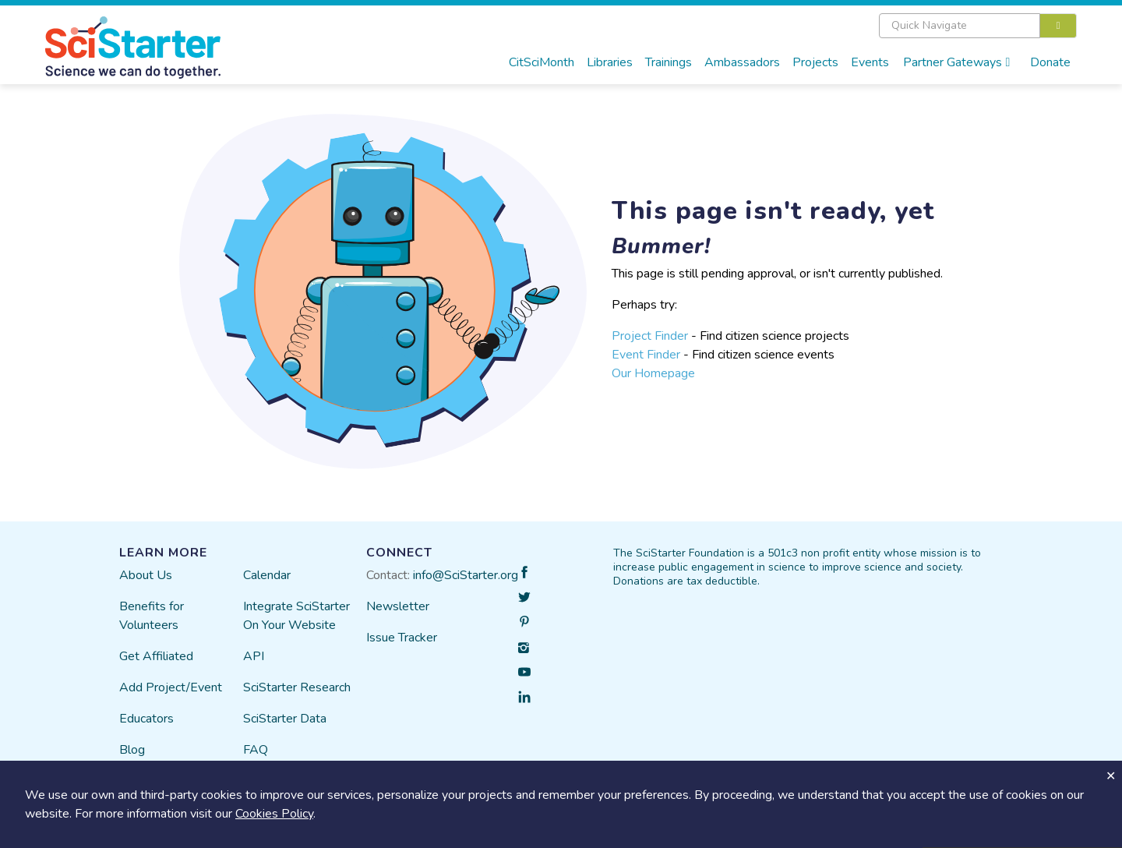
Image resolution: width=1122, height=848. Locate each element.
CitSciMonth (541, 62)
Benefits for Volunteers (151, 616)
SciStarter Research (297, 687)
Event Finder (646, 354)
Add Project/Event (170, 687)
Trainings (668, 62)
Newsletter (397, 606)
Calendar (267, 575)
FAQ (255, 749)
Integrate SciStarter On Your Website (296, 616)
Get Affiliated (156, 656)
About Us (145, 575)
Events (870, 62)
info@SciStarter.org (465, 575)
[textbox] (959, 25)
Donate (1050, 62)
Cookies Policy (274, 813)
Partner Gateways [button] (957, 62)
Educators (146, 718)
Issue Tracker (401, 637)
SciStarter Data (284, 718)
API (253, 656)
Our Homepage (653, 373)
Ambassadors (742, 62)
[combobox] (978, 25)
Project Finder (650, 335)
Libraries (610, 62)
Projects (815, 62)
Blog (132, 749)
